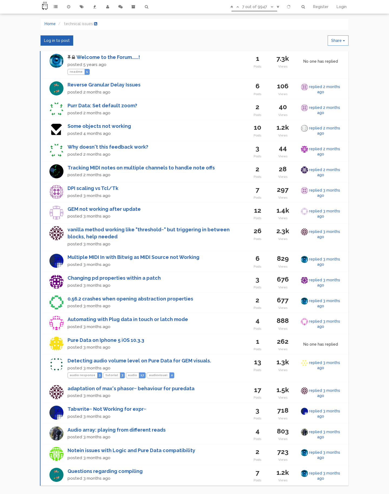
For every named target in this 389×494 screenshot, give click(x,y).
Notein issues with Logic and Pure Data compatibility (131, 450)
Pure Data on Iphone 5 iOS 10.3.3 (106, 340)
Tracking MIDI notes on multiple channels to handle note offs (141, 168)
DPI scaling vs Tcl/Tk (93, 188)
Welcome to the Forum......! (108, 57)
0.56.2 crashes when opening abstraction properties (130, 299)
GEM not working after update (104, 209)
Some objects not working (99, 126)
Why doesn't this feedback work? (108, 147)
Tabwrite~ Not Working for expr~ (107, 409)
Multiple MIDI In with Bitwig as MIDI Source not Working (133, 257)
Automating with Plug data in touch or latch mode (128, 319)
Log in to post (57, 40)
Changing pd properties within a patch (114, 278)
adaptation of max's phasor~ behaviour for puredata (131, 388)
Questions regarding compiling (105, 471)
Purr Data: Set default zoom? (102, 105)
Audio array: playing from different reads (117, 430)
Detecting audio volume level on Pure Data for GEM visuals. (139, 360)
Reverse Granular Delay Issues (104, 85)
